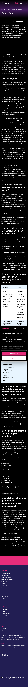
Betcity (3, 594)
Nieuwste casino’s (5, 573)
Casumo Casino (7, 470)
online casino (19, 21)
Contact (14, 680)
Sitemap (3, 630)
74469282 (15, 651)
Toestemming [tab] (5, 328)
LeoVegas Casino (7, 467)
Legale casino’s (5, 575)
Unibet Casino (7, 476)
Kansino (3, 583)
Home (7, 9)
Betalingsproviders (5, 613)
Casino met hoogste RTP (7, 579)
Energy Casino (7, 478)
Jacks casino (4, 585)
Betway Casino (7, 480)
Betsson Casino (7, 465)
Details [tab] (14, 328)
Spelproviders (4, 609)
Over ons (3, 628)
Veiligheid (4, 510)
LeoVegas (3, 589)
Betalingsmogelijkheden (13, 9)
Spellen (3, 611)
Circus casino (4, 581)
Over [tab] (23, 328)
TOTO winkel (4, 622)
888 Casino (6, 463)
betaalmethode (13, 442)
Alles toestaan (14, 353)
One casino (4, 592)
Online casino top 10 (6, 577)
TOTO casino (4, 596)
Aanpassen (14, 358)
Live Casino (4, 615)
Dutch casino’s (4, 619)
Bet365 (3, 598)
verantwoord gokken (13, 647)
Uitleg (2, 617)
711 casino (4, 587)
